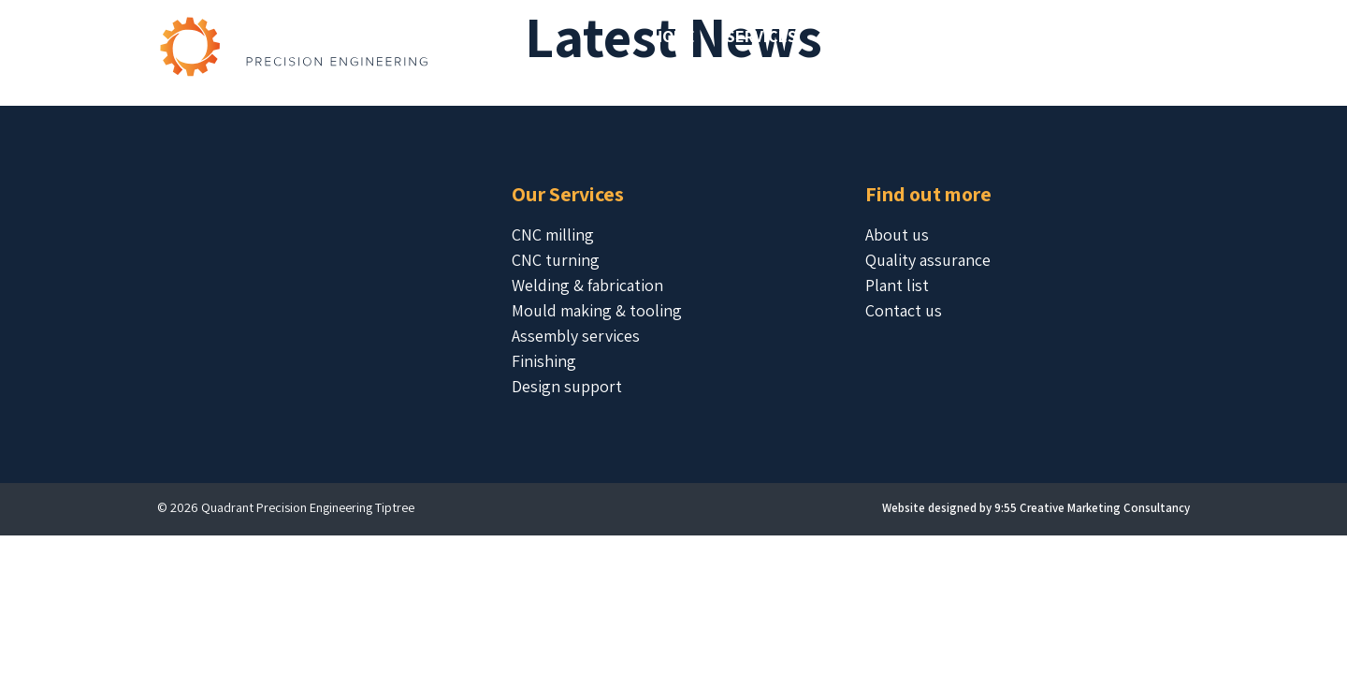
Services (761, 36)
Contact (1141, 36)
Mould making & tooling (597, 310)
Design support (567, 386)
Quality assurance (928, 260)
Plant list (897, 285)
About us (897, 234)
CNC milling (553, 234)
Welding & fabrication (587, 285)
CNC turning (556, 260)
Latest (1047, 36)
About (961, 36)
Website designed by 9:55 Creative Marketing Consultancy (1036, 508)
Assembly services (576, 335)
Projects (866, 36)
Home (673, 36)
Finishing (544, 361)
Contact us (903, 310)
